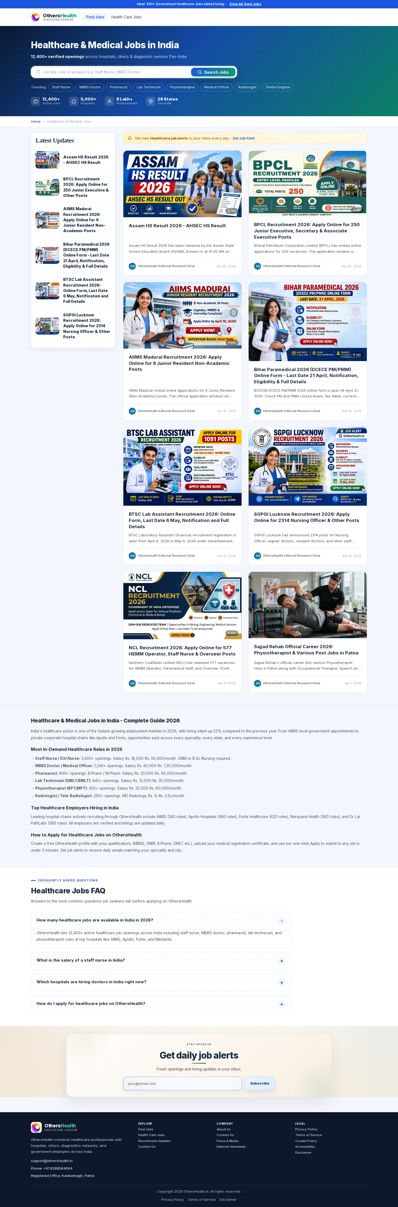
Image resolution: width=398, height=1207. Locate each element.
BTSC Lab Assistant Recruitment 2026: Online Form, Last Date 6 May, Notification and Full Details (182, 522)
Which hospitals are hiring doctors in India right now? (91, 981)
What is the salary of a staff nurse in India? (81, 960)
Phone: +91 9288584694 (51, 1168)
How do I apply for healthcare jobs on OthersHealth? (91, 1003)
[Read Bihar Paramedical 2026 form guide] (308, 324)
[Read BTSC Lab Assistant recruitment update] (182, 469)
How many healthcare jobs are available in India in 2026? (95, 920)
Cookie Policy (306, 1141)
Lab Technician (149, 87)
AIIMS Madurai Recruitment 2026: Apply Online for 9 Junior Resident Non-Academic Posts (179, 365)
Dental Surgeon (278, 87)
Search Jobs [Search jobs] (213, 72)
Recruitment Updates (154, 1141)
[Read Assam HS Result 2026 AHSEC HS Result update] (182, 184)
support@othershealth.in (52, 1161)
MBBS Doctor (90, 87)
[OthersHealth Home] (53, 17)
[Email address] (182, 1083)
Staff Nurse (61, 87)
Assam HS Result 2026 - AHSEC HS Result (177, 225)
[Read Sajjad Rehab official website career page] (308, 607)
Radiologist (247, 87)
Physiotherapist (182, 87)
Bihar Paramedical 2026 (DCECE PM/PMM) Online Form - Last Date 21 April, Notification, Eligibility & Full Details (306, 378)
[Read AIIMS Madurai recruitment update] (182, 318)
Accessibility (305, 1146)
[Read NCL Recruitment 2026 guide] (182, 608)
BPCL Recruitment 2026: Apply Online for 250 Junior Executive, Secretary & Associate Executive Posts (307, 230)
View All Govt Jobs (245, 4)
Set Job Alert (244, 138)
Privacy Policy (306, 1129)
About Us (224, 1129)
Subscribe (259, 1083)
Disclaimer (303, 1152)
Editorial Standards (231, 1146)
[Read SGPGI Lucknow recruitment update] (308, 469)
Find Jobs (95, 17)
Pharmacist (118, 87)
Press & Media (228, 1141)
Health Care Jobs (126, 17)
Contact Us (147, 1146)
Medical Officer (216, 87)
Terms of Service (308, 1135)
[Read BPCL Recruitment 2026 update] (308, 183)
